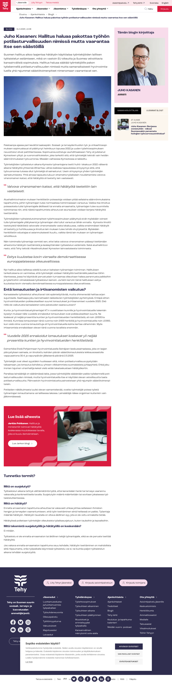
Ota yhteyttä (147, 597)
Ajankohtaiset (115, 602)
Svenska (154, 3)
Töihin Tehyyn (147, 633)
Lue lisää (29, 662)
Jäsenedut (49, 597)
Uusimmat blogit (154, 111)
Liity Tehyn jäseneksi (61, 583)
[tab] (127, 111)
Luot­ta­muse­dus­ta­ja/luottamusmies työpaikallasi (52, 605)
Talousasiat (145, 624)
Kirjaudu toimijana (135, 583)
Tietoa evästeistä (44, 679)
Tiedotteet (113, 606)
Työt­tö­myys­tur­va (52, 621)
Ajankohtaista (38, 14)
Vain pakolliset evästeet (130, 654)
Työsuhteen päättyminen (88, 615)
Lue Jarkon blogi (21, 444)
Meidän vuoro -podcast (120, 627)
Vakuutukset (49, 626)
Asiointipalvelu (119, 3)
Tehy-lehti (137, 3)
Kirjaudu (165, 9)
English (165, 3)
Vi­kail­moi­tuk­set (148, 629)
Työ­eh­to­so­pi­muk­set (85, 602)
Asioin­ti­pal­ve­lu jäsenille (152, 602)
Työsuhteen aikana (85, 611)
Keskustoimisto (148, 606)
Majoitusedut (50, 630)
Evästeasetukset (130, 662)
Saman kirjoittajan (127, 111)
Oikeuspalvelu (50, 617)
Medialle (144, 620)
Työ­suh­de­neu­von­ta (53, 613)
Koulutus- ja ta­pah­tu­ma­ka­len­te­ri (120, 621)
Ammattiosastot (148, 615)
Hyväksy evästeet (130, 647)
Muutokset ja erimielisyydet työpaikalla (82, 623)
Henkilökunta (147, 611)
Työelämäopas (83, 597)
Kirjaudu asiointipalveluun (98, 583)
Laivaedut (48, 635)
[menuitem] (156, 3)
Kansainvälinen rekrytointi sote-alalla (86, 632)
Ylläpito (132, 679)
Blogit (51, 14)
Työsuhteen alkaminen (87, 606)
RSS (122, 679)
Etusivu (23, 14)
